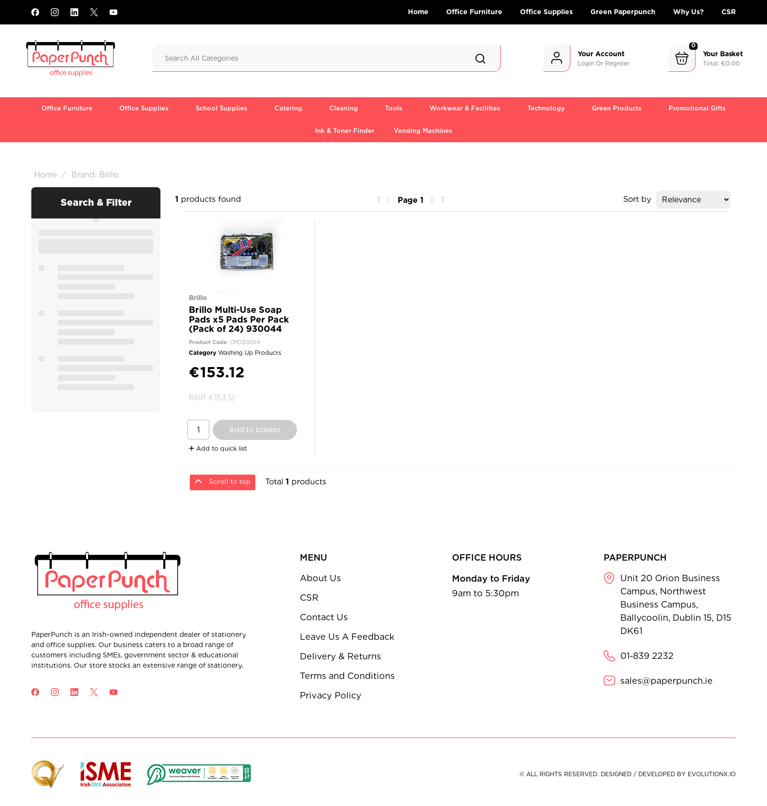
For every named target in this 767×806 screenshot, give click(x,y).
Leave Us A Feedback (347, 637)
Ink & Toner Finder (344, 130)
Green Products (617, 108)
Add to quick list (218, 448)
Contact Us (324, 617)
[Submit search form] (480, 58)
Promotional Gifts (697, 108)
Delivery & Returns (340, 656)
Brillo (198, 297)
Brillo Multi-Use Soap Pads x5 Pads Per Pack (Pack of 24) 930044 (239, 319)
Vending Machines (423, 130)
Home (418, 12)
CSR (729, 12)
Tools (394, 108)
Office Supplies (546, 12)
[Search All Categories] (327, 58)
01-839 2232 (647, 656)
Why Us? (688, 12)
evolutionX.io (712, 774)
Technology (546, 108)
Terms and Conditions (347, 676)
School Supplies (222, 108)
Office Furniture (474, 12)
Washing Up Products (249, 352)
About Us (320, 578)
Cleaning (343, 108)
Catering (288, 108)
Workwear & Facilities (464, 108)
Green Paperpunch (622, 12)
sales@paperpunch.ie (666, 680)
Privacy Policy (330, 695)
